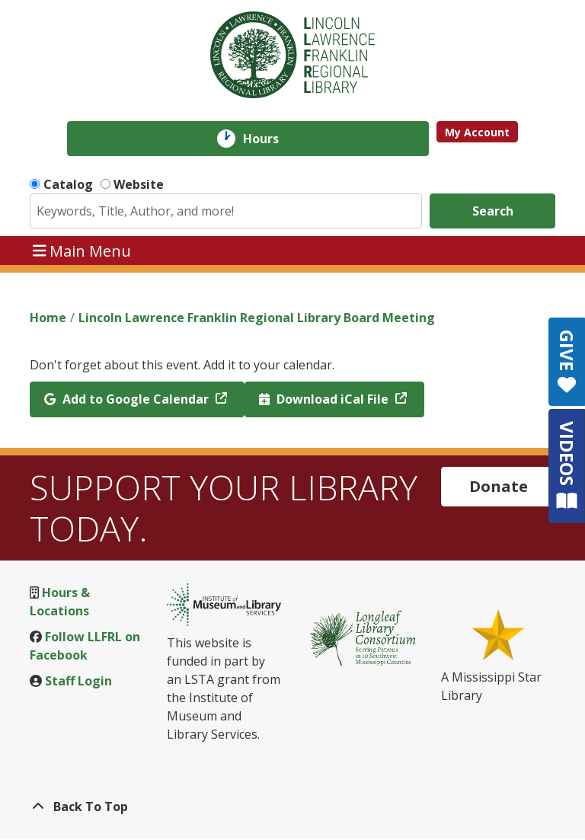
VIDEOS (567, 465)
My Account (477, 132)
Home (48, 317)
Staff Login (78, 680)
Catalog (68, 184)
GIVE (567, 362)
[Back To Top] (292, 806)
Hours (271, 138)
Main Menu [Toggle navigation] (82, 250)
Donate (498, 486)
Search (492, 211)
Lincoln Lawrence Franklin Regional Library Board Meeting (256, 317)
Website (138, 184)
